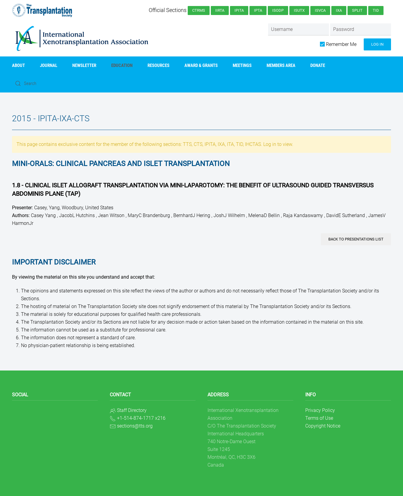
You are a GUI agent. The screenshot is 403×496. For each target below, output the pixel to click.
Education (122, 65)
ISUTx (299, 10)
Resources (158, 65)
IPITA (239, 10)
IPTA (258, 10)
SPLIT (357, 10)
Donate (317, 65)
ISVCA (320, 10)
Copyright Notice (322, 426)
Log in (377, 44)
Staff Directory (132, 410)
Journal (48, 65)
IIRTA (219, 10)
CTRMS (198, 10)
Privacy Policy (320, 410)
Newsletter (84, 65)
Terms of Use (319, 418)
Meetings (242, 65)
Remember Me (338, 44)
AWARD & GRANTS (201, 65)
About (18, 65)
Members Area (281, 65)
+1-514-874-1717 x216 (141, 418)
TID (376, 10)
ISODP (278, 10)
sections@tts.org (135, 426)
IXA (339, 10)
